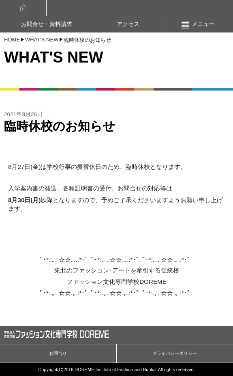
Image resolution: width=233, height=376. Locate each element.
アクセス (128, 24)
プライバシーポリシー (174, 353)
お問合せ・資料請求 (46, 24)
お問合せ (58, 353)
